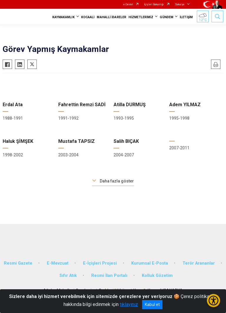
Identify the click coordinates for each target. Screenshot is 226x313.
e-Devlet (128, 4)
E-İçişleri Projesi (100, 263)
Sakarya (180, 4)
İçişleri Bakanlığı (154, 4)
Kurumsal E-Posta (149, 263)
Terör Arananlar (198, 263)
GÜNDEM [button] (166, 17)
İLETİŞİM (186, 17)
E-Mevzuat (58, 263)
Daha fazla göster (117, 181)
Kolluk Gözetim (157, 275)
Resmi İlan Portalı (109, 275)
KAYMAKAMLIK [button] (63, 17)
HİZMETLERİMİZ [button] (141, 17)
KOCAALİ (88, 17)
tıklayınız (129, 304)
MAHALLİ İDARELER (111, 17)
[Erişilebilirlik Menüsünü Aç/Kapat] (213, 300)
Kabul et (152, 304)
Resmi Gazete (18, 263)
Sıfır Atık (68, 275)
